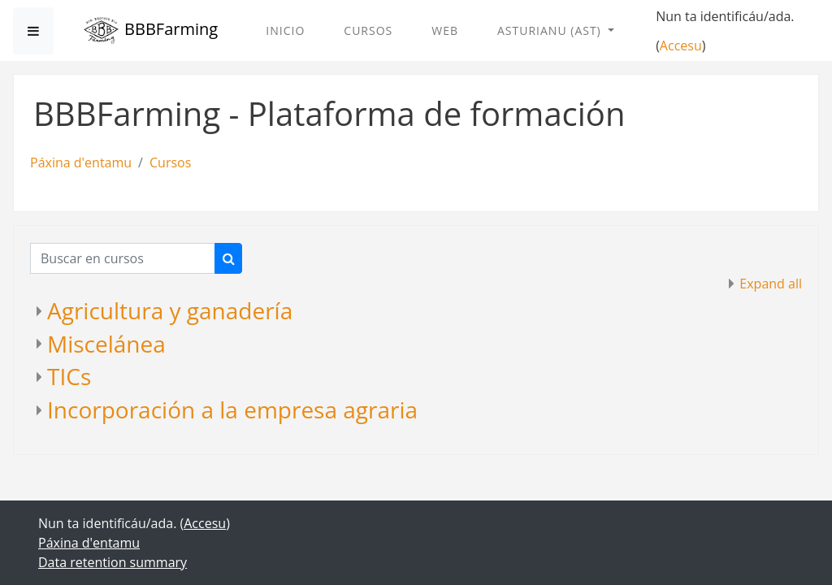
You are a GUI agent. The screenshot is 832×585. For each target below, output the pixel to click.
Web (444, 30)
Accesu (681, 45)
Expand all (770, 283)
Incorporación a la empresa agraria (232, 409)
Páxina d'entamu (81, 162)
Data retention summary (112, 562)
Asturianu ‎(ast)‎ (550, 30)
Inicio (285, 30)
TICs (69, 376)
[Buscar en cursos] (122, 258)
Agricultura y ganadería (169, 310)
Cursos (368, 30)
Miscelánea (106, 343)
